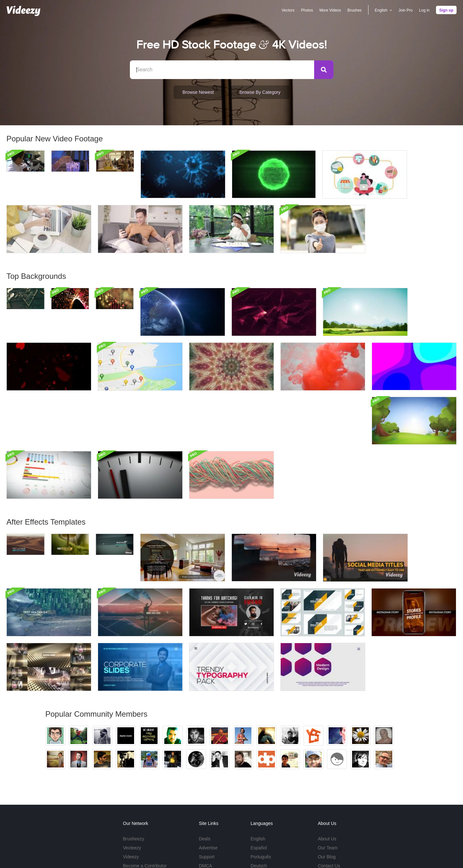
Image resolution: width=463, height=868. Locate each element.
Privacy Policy (364, 848)
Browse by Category (260, 92)
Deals (204, 784)
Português (260, 802)
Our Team (327, 793)
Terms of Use (333, 848)
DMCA (205, 811)
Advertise (208, 793)
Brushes (355, 10)
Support (206, 802)
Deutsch (258, 811)
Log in (424, 10)
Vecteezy (132, 793)
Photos (307, 10)
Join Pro (405, 10)
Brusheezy (133, 784)
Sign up (446, 10)
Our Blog (326, 802)
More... (257, 820)
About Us (327, 784)
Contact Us (329, 811)
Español (258, 793)
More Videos (330, 10)
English (257, 784)
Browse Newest (198, 92)
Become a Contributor (145, 811)
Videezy (131, 802)
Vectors (288, 10)
